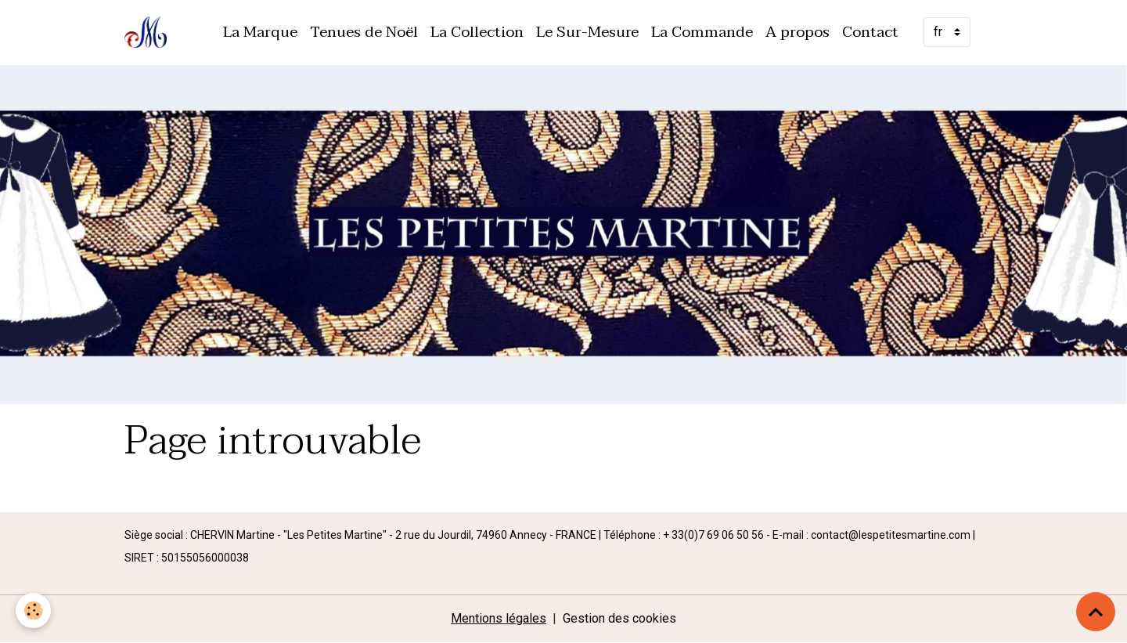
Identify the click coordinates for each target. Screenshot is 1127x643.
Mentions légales (498, 618)
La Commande (702, 32)
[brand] (148, 32)
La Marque (260, 32)
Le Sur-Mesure (587, 32)
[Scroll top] (1095, 611)
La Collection (477, 32)
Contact (870, 32)
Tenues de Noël (364, 32)
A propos (797, 32)
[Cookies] (33, 610)
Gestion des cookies (619, 618)
